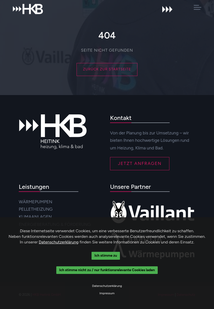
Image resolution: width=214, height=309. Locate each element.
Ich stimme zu (106, 255)
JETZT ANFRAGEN (140, 163)
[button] (197, 7)
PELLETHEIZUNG (35, 209)
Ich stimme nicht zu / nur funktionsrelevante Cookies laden (107, 270)
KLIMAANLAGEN (35, 216)
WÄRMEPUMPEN (35, 201)
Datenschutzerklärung (59, 242)
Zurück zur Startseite (107, 69)
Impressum (106, 293)
